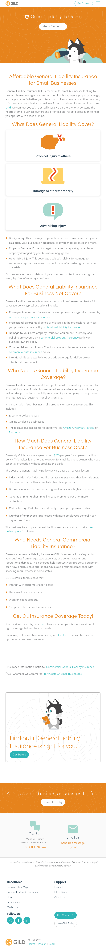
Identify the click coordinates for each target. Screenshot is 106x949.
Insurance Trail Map (17, 887)
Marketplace (13, 907)
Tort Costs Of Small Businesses (63, 673)
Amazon (68, 427)
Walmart (79, 427)
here (43, 624)
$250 (56, 455)
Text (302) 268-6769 (34, 847)
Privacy (42, 944)
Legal (52, 944)
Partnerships (13, 902)
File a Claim (60, 892)
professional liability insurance (61, 327)
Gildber (62, 635)
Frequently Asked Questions (22, 892)
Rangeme (15, 432)
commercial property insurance (60, 337)
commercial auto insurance (25, 352)
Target (90, 427)
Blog (9, 897)
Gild (8, 107)
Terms (32, 944)
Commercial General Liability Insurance (70, 667)
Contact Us (60, 887)
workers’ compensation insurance (29, 317)
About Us (59, 897)
